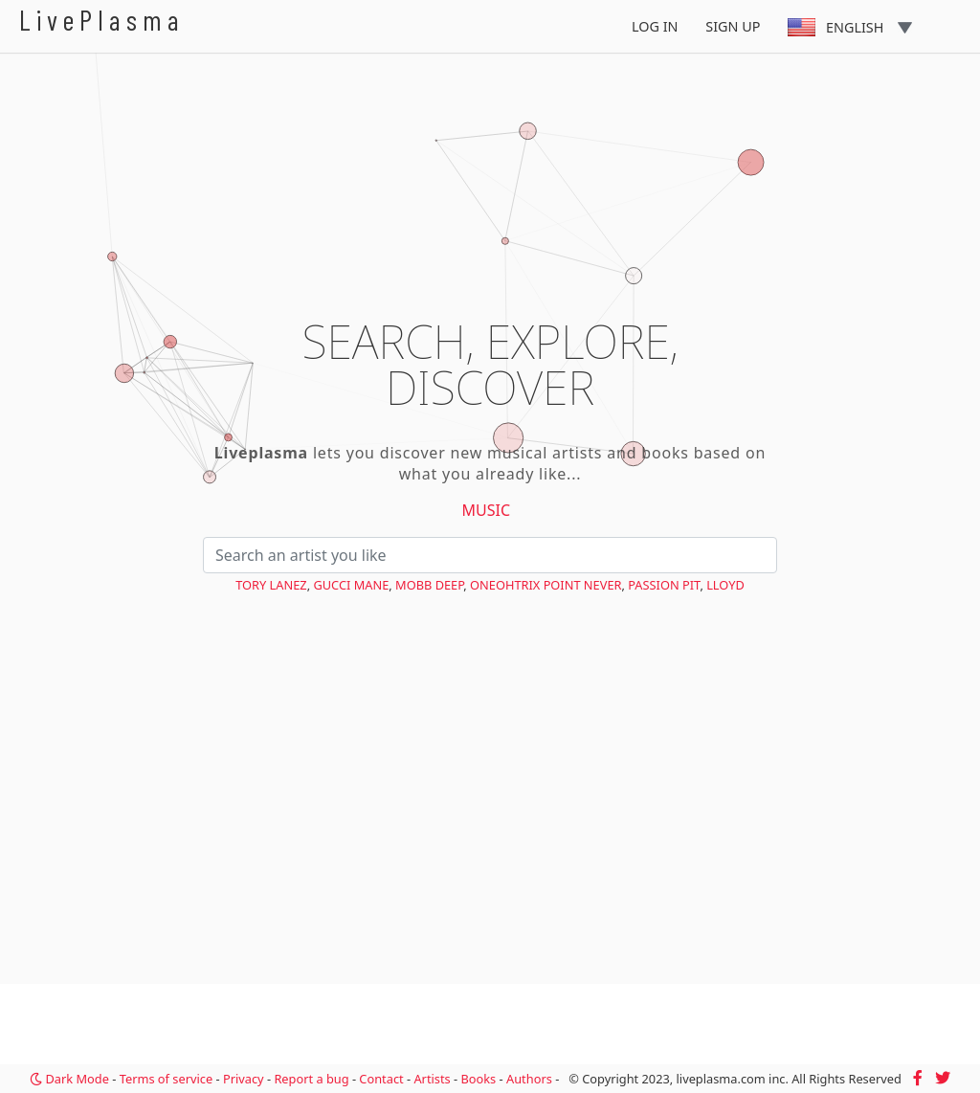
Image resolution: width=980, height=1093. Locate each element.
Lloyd (725, 584)
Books (478, 1078)
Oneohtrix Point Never (545, 584)
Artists (431, 1078)
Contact (381, 1078)
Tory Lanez (270, 584)
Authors (529, 1078)
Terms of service (166, 1078)
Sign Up (732, 26)
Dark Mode (69, 1078)
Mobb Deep (429, 584)
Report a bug (311, 1078)
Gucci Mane (351, 584)
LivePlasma (102, 19)
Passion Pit (664, 584)
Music (486, 510)
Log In (655, 26)
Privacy (243, 1078)
